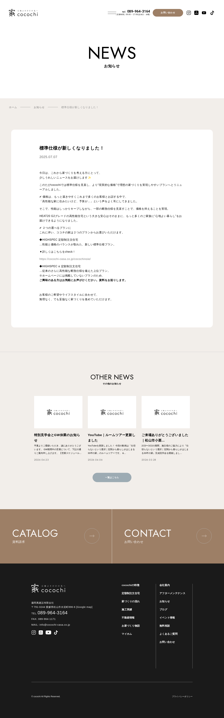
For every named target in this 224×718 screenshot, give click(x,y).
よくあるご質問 (168, 633)
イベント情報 (167, 617)
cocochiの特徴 (130, 585)
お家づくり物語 (131, 625)
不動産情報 (128, 617)
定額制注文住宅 (131, 593)
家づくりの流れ (131, 601)
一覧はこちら (112, 477)
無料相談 (164, 625)
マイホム (127, 633)
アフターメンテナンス (172, 593)
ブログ (163, 609)
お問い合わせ (168, 12)
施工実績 (127, 609)
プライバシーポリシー (182, 696)
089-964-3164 (136, 11)
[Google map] (85, 607)
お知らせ (164, 601)
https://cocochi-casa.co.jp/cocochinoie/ (65, 259)
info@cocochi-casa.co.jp (54, 624)
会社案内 (164, 585)
